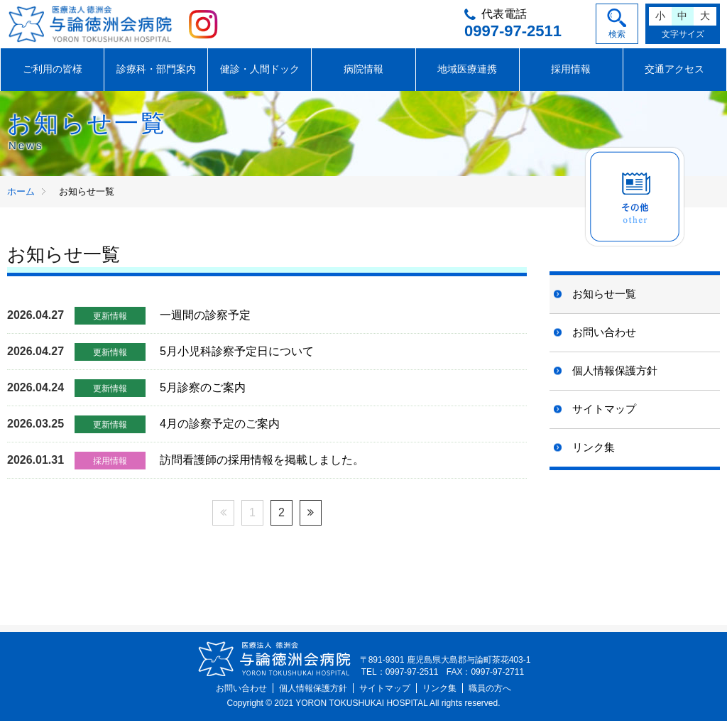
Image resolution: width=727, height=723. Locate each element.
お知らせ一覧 (604, 295)
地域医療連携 (467, 70)
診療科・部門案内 (156, 70)
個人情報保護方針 (614, 372)
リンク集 (593, 448)
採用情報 (571, 70)
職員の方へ (490, 690)
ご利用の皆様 (52, 70)
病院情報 (363, 70)
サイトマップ (604, 410)
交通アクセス (674, 70)
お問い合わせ (604, 333)
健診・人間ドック (260, 70)
